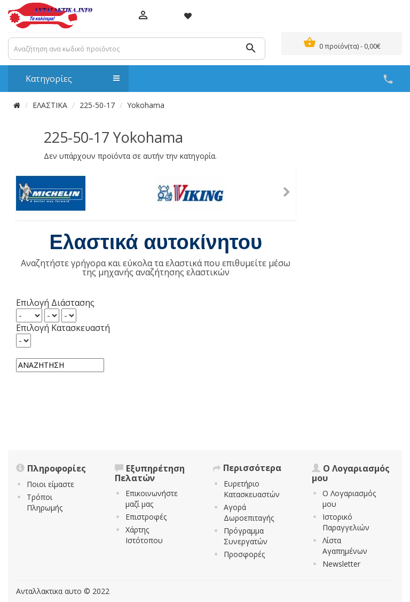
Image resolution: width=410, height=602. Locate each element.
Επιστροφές (146, 517)
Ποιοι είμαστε (50, 484)
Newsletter (341, 564)
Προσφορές (244, 554)
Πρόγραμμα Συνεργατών (245, 536)
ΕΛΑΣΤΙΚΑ (50, 105)
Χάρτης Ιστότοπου (144, 534)
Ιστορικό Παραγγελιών (345, 522)
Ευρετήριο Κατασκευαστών (252, 488)
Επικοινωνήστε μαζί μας (151, 498)
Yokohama (145, 105)
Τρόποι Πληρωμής (44, 502)
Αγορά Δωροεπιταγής (249, 512)
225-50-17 (97, 105)
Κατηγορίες (67, 78)
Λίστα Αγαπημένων (344, 545)
